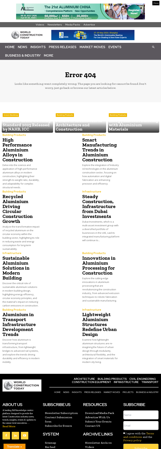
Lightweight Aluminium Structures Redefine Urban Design (97, 298)
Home (10, 47)
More (48, 55)
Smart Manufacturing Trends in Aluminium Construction (97, 148)
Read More (8, 397)
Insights (38, 47)
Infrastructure (90, 184)
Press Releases (62, 47)
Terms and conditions (138, 406)
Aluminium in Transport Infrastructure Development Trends (16, 298)
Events (114, 47)
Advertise (89, 24)
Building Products (65, 122)
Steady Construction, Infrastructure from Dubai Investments (96, 197)
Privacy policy (132, 411)
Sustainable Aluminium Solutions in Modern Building (19, 248)
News (22, 47)
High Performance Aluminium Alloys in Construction (20, 144)
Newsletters (55, 24)
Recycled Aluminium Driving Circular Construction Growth (18, 197)
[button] (153, 47)
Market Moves (92, 47)
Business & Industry (23, 55)
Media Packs (72, 24)
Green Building (11, 122)
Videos (40, 24)
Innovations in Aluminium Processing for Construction (96, 248)
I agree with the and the (138, 408)
